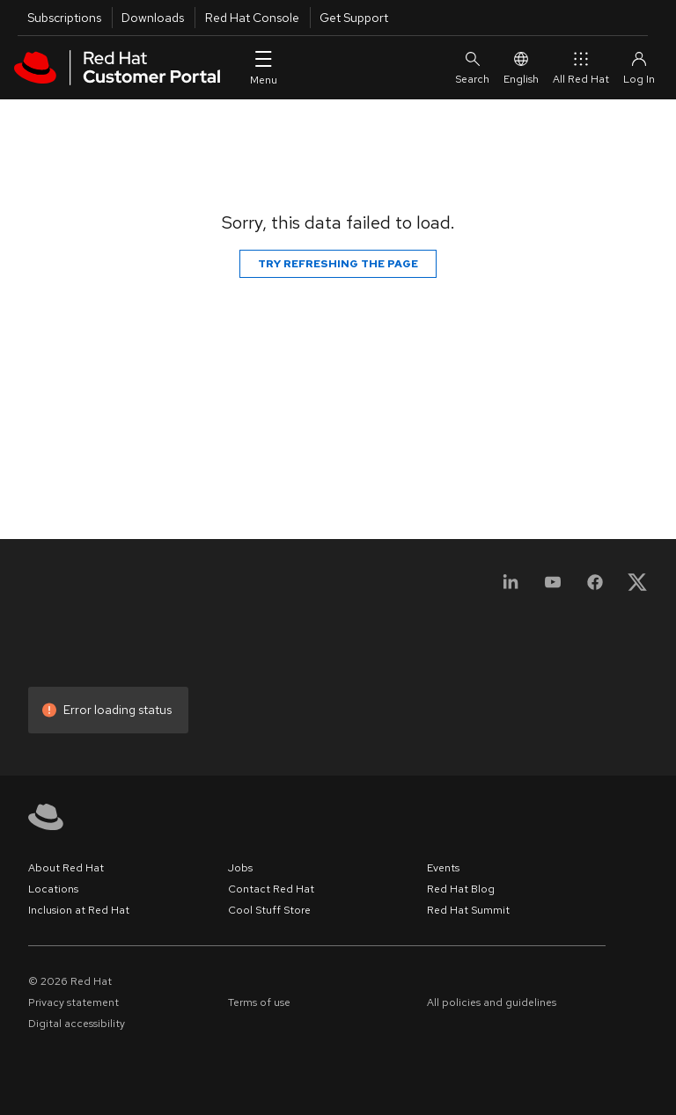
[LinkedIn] (510, 588)
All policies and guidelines (491, 1002)
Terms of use (259, 1002)
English (521, 67)
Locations (53, 889)
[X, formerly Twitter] (637, 588)
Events (443, 868)
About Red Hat (66, 868)
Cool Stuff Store (269, 910)
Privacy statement (73, 1002)
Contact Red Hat (271, 889)
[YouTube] (552, 588)
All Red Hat (581, 67)
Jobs (240, 868)
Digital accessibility (76, 1024)
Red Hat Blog (461, 889)
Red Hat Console (252, 18)
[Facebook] (595, 588)
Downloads (152, 18)
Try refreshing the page (338, 264)
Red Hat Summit (468, 910)
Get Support (354, 18)
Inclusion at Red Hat (78, 910)
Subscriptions (64, 18)
